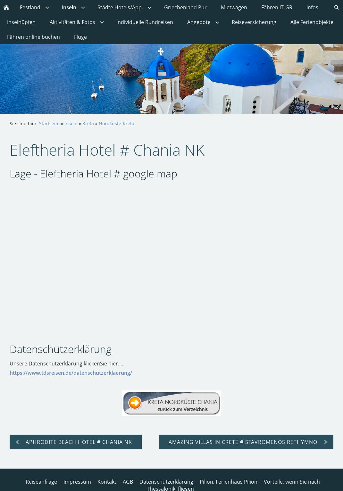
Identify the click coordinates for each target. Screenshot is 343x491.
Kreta (88, 123)
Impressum (77, 481)
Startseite (49, 123)
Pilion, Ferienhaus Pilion (228, 481)
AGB (128, 481)
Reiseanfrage (41, 481)
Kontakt (106, 481)
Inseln (71, 123)
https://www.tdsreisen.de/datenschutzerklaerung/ (71, 372)
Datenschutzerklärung (166, 481)
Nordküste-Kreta (116, 123)
